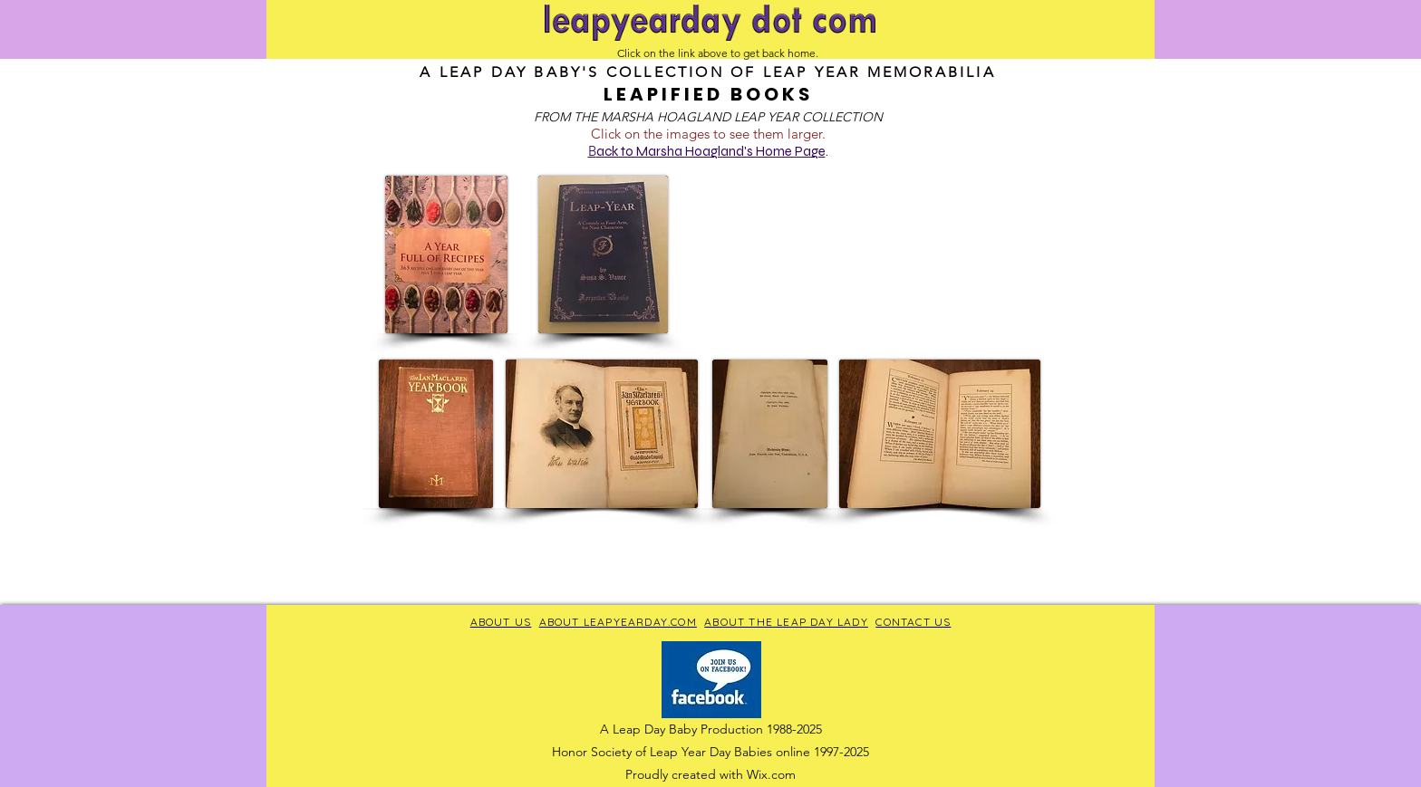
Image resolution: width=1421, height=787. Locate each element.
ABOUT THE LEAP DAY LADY (786, 622)
